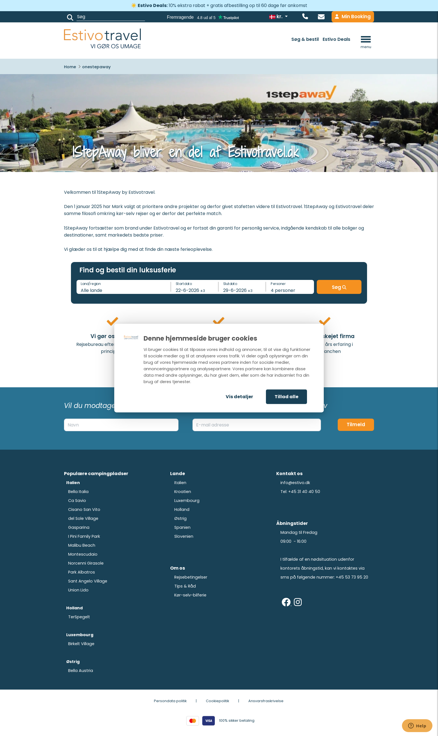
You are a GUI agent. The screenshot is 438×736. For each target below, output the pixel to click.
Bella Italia (78, 491)
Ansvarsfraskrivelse (266, 701)
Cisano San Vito (84, 509)
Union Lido (78, 590)
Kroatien (182, 491)
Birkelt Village (81, 644)
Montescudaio (82, 554)
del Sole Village (83, 518)
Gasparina (78, 527)
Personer (278, 283)
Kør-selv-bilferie (190, 595)
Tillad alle (286, 396)
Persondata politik (170, 701)
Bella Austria (80, 670)
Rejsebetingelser (190, 577)
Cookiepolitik (217, 701)
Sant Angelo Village (87, 581)
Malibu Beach (81, 545)
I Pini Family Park (84, 536)
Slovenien (183, 536)
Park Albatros (81, 572)
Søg (339, 287)
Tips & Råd (185, 586)
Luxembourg (186, 500)
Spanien (182, 527)
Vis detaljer (239, 396)
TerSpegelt (79, 617)
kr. (276, 16)
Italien (180, 482)
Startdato (184, 283)
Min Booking (353, 16)
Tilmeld (356, 424)
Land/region (91, 283)
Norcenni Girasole (86, 563)
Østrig (180, 518)
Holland (181, 509)
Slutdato (230, 283)
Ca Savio (77, 500)
